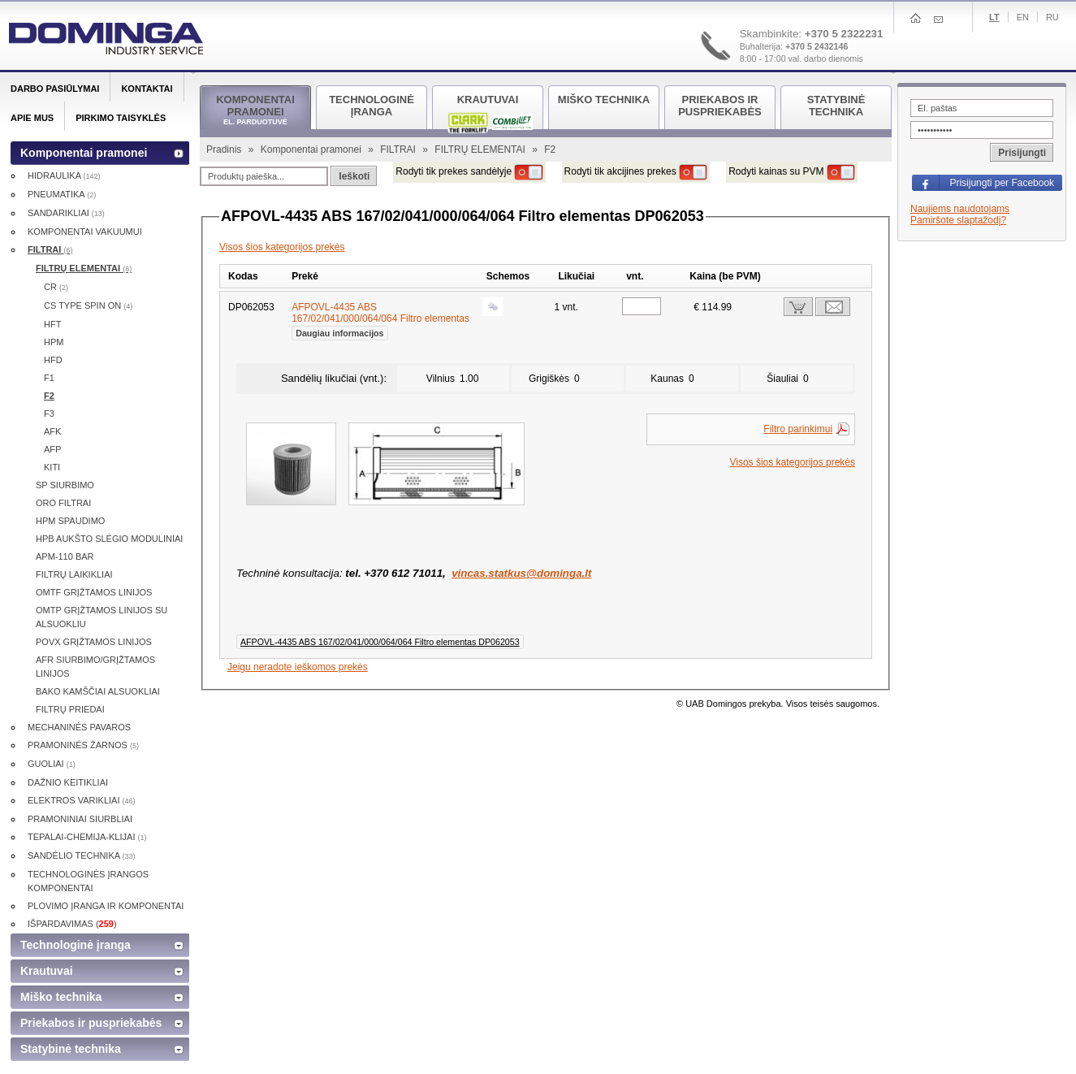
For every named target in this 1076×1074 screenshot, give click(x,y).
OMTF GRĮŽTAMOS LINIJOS (94, 592)
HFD (53, 360)
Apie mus (32, 118)
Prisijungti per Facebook (1001, 182)
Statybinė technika (70, 1048)
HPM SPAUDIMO (70, 521)
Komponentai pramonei (312, 149)
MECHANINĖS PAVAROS (79, 727)
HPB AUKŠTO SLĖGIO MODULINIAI (109, 538)
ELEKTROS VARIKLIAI (82, 800)
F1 (49, 378)
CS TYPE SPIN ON (88, 305)
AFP (52, 449)
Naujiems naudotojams (959, 208)
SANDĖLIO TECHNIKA (82, 855)
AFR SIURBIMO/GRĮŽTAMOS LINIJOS (95, 666)
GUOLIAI (52, 764)
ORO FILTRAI (63, 503)
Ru (1052, 17)
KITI (52, 467)
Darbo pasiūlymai (55, 88)
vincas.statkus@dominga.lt (521, 573)
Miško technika (61, 996)
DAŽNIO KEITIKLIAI (68, 782)
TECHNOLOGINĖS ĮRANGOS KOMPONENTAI (88, 881)
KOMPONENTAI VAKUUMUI (85, 231)
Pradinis (225, 149)
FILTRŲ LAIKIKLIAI (74, 574)
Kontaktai (146, 88)
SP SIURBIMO (65, 485)
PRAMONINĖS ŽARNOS (83, 745)
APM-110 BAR (65, 556)
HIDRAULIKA (64, 175)
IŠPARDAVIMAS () (72, 924)
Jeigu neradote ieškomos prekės (297, 667)
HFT (52, 324)
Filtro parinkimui (797, 429)
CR (56, 287)
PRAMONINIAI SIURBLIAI (80, 819)
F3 (49, 413)
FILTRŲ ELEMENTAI (481, 149)
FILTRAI (399, 149)
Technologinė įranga (75, 944)
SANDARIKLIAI (66, 213)
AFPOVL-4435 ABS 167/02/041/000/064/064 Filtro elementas (380, 318)
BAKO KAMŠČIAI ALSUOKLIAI (98, 691)
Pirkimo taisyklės (121, 118)
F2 (49, 396)
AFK (52, 431)
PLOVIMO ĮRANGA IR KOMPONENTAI (106, 906)
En (1023, 17)
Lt (994, 17)
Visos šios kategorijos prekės (282, 247)
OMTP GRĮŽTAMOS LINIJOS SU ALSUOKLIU (101, 617)
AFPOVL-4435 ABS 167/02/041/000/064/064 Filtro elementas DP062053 (380, 642)
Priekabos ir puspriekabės (91, 1022)
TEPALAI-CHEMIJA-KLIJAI (87, 837)
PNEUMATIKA (62, 194)
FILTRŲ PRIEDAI (70, 709)
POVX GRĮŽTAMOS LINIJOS (94, 642)
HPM (53, 342)
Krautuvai (46, 970)
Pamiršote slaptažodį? (958, 220)
